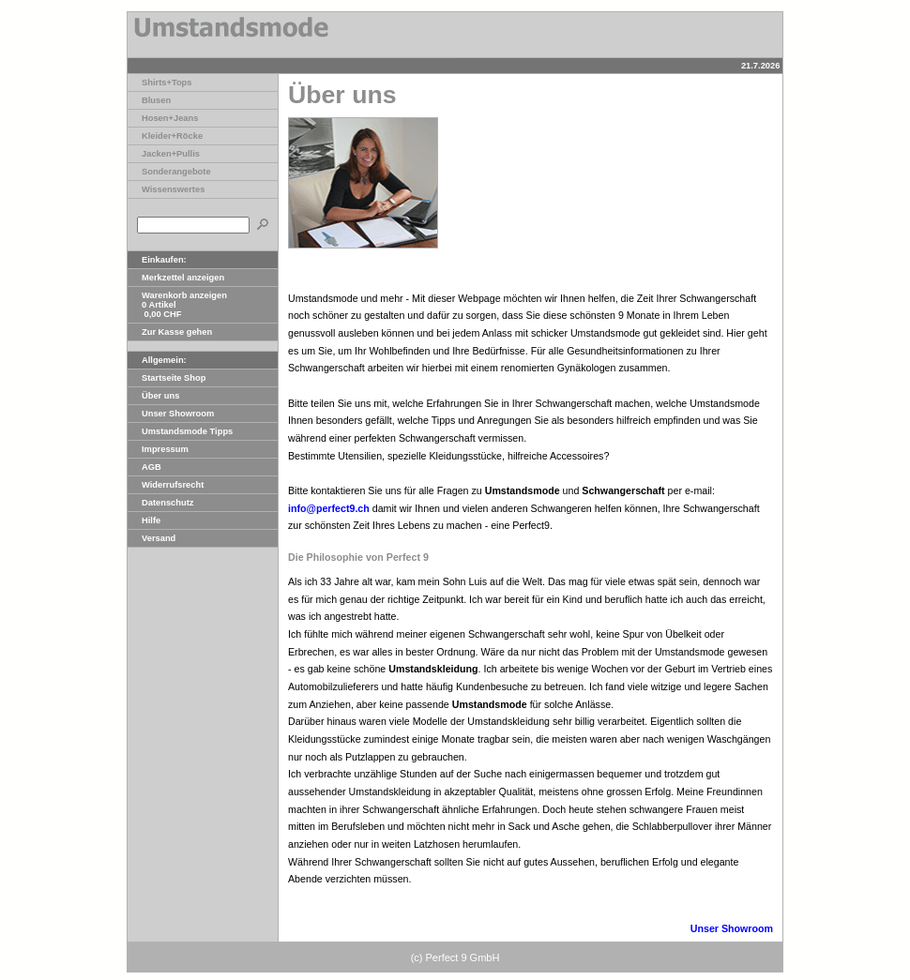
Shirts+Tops (159, 82)
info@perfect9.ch (329, 508)
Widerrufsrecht (166, 485)
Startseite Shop (166, 378)
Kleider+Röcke (165, 136)
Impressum (158, 449)
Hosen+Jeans (163, 118)
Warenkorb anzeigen (177, 295)
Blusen (149, 100)
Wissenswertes (166, 189)
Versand (151, 538)
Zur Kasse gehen (170, 332)
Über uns (153, 395)
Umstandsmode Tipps (180, 431)
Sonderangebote (169, 171)
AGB (144, 467)
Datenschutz (160, 502)
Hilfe (144, 520)
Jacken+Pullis (164, 153)
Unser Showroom (171, 413)
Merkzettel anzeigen (176, 277)
